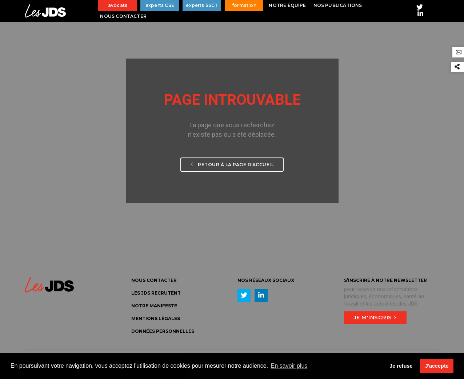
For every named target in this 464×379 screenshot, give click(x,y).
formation (244, 5)
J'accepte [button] (437, 366)
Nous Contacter (154, 280)
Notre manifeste (154, 305)
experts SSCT (202, 5)
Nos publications (337, 5)
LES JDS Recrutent (156, 293)
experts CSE (159, 5)
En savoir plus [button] (289, 366)
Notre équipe (287, 5)
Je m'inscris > (375, 317)
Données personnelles (162, 331)
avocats (117, 5)
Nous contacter (123, 16)
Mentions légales (155, 318)
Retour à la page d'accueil (232, 164)
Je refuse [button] (400, 366)
